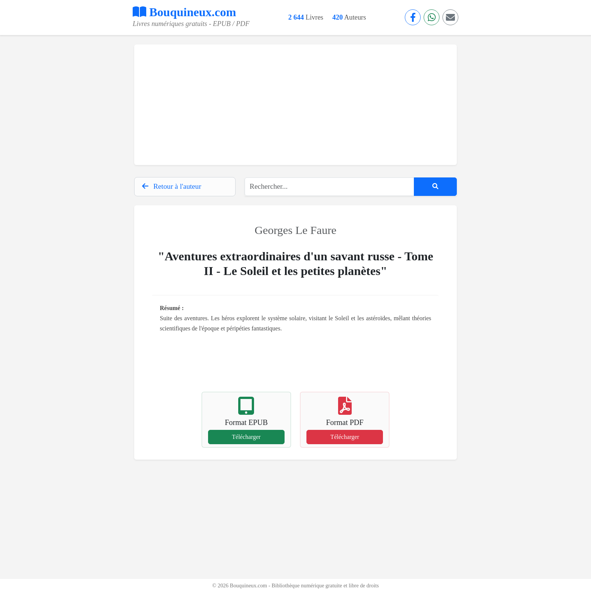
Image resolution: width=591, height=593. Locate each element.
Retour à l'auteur (171, 186)
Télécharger (246, 437)
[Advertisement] (295, 104)
